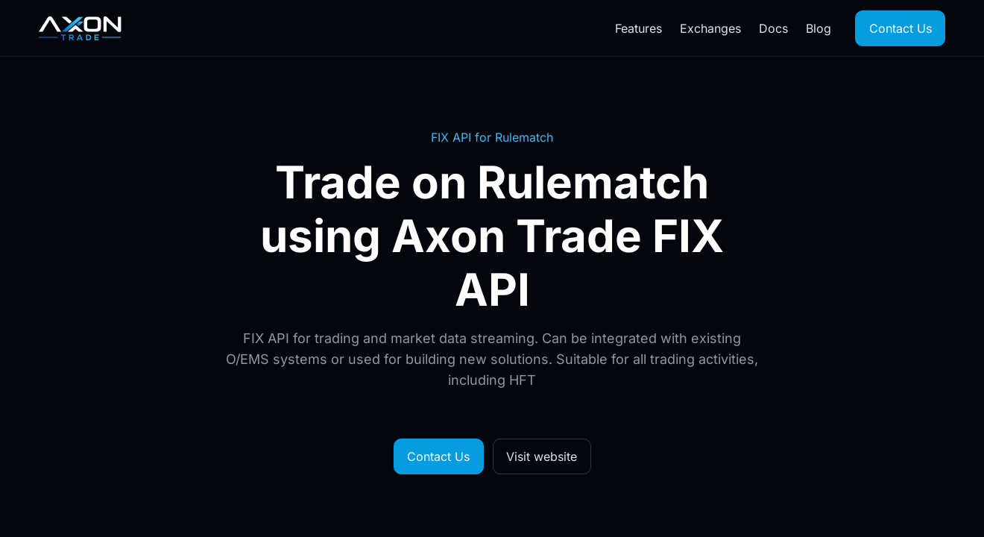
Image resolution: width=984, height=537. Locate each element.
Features (638, 28)
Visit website (541, 456)
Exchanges (710, 28)
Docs (773, 28)
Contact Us (900, 28)
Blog (818, 28)
